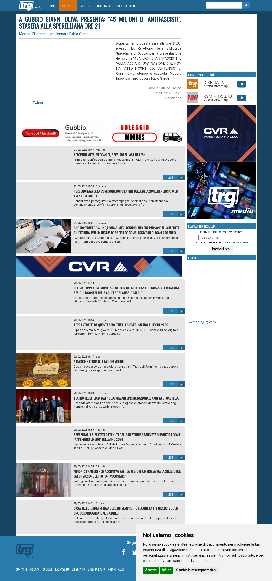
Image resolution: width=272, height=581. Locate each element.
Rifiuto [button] (166, 570)
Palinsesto (62, 569)
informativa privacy (239, 242)
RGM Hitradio (116, 569)
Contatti (21, 569)
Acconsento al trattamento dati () (223, 242)
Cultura (100, 503)
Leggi (176, 177)
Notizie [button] (68, 5)
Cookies (47, 569)
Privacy (35, 569)
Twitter (38, 103)
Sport (99, 283)
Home (54, 5)
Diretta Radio (126, 5)
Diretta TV (104, 5)
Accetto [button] (151, 570)
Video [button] (85, 5)
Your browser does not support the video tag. (221, 42)
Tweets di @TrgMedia (202, 322)
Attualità (100, 149)
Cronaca (101, 186)
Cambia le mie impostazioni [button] (196, 570)
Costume (101, 320)
